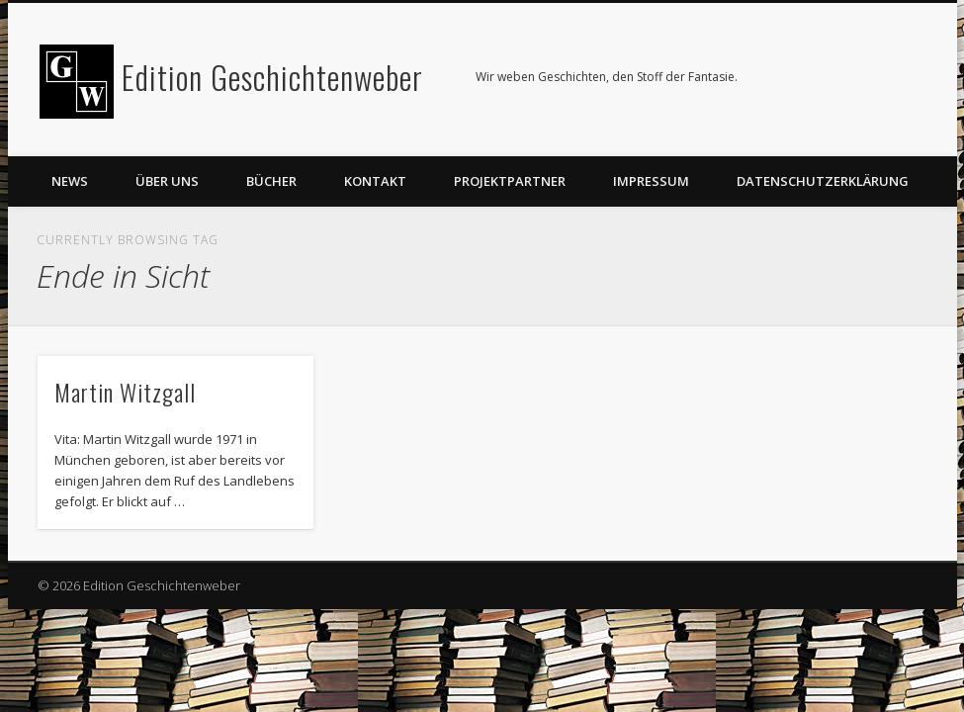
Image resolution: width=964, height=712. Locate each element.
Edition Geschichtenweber (272, 76)
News (69, 181)
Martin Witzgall (125, 391)
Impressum (651, 181)
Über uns (167, 181)
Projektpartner (510, 181)
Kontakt (375, 181)
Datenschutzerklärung (823, 181)
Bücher (271, 181)
